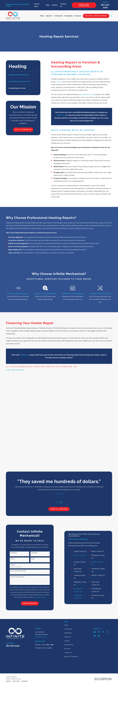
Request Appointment (96, 16)
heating (58, 82)
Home (66, 507)
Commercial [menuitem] (58, 16)
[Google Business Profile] (95, 514)
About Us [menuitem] (49, 16)
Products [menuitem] (78, 16)
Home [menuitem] (42, 16)
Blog (47, 5)
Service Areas (68, 527)
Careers (66, 523)
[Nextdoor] (95, 518)
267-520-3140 (13, 528)
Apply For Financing (84, 5)
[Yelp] (99, 514)
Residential (68, 515)
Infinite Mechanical (87, 94)
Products (67, 531)
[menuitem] (23, 74)
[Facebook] (103, 514)
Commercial (68, 511)
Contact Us (68, 535)
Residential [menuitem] (69, 16)
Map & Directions (40, 519)
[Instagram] (99, 518)
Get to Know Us (23, 129)
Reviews (55, 5)
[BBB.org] (107, 514)
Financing (67, 519)
